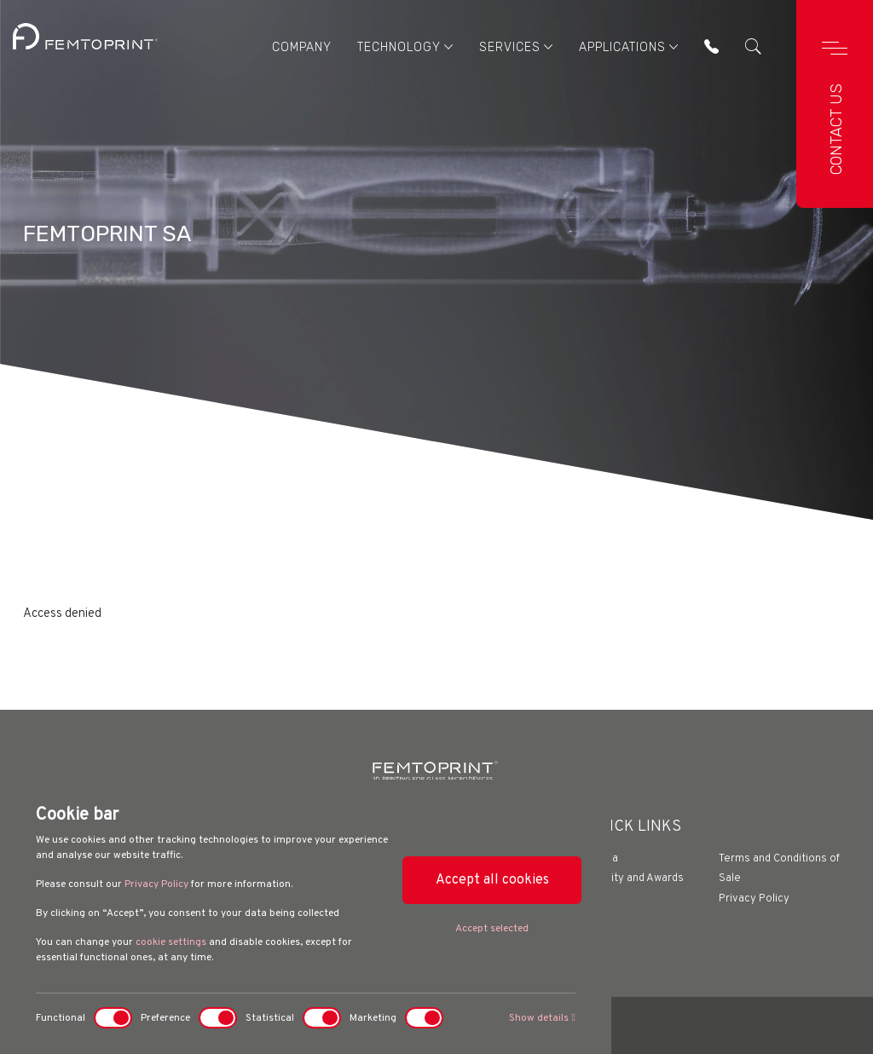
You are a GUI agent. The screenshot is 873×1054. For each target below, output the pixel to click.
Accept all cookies (492, 880)
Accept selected (492, 929)
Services (516, 47)
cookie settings (171, 942)
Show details (542, 1018)
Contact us (836, 129)
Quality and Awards (636, 878)
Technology (405, 47)
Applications (629, 47)
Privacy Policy (156, 884)
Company (302, 47)
